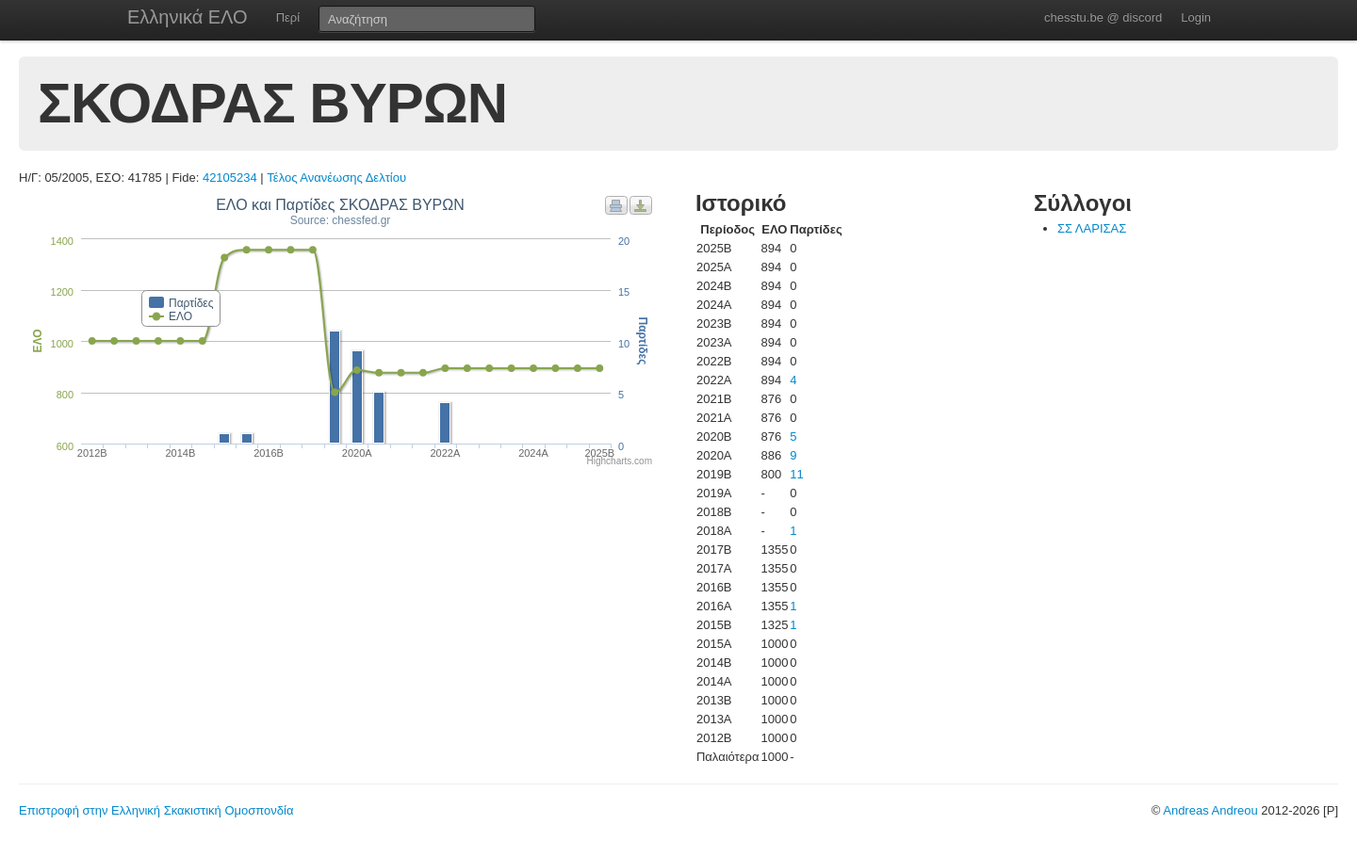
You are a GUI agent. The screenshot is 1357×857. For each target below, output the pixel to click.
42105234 (230, 177)
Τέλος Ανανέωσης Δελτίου (336, 177)
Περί (288, 17)
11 (796, 474)
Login (1196, 17)
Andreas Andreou (1210, 810)
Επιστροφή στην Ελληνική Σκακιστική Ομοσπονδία (156, 810)
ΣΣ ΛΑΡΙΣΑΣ (1091, 228)
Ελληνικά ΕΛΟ (187, 17)
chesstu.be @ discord (1103, 17)
